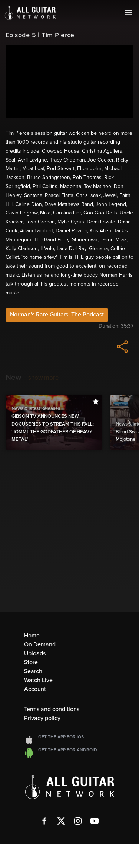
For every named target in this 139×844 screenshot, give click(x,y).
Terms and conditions (51, 709)
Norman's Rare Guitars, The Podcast (57, 314)
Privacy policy (42, 718)
